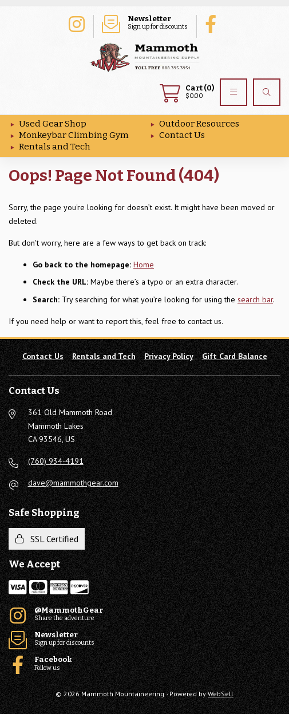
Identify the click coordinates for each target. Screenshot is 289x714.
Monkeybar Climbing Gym (74, 135)
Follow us (213, 23)
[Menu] (233, 92)
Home (143, 264)
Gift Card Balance (234, 356)
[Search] (266, 92)
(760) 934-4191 (56, 461)
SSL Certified (46, 539)
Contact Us (182, 135)
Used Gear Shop (52, 124)
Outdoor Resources (199, 124)
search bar (255, 299)
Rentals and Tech (54, 146)
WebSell (220, 693)
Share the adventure (76, 23)
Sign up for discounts (145, 23)
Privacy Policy (168, 356)
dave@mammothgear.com (73, 483)
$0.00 (187, 92)
